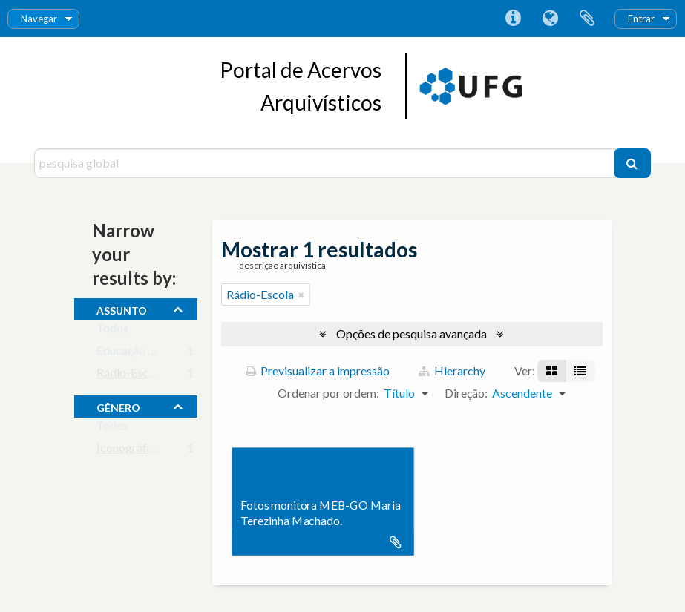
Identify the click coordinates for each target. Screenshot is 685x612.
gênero (118, 406)
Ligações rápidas (512, 18)
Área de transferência (587, 18)
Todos (112, 331)
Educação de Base (142, 353)
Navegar (39, 18)
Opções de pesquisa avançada (411, 333)
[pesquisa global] (325, 163)
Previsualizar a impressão (318, 370)
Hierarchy (452, 370)
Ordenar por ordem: (328, 393)
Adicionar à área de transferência (395, 542)
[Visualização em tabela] (580, 371)
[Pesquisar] (632, 163)
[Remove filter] (301, 294)
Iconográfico (129, 451)
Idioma (549, 18)
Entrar (641, 18)
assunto (121, 308)
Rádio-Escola (130, 376)
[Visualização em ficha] (551, 371)
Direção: (466, 393)
